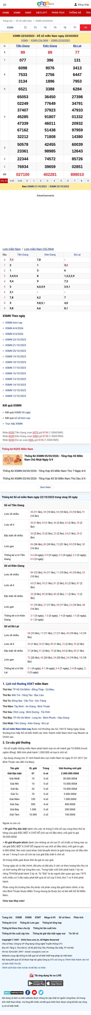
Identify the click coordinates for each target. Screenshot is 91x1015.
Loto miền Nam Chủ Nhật (39, 249)
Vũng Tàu (27, 695)
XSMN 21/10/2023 (37, 186)
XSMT (28, 12)
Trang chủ (7, 917)
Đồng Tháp (38, 689)
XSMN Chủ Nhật (39, 40)
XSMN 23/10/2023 (59, 186)
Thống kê (75, 12)
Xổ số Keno (65, 917)
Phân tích (58, 12)
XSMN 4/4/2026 (14, 328)
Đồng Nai (17, 700)
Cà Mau (50, 689)
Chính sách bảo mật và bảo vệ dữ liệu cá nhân (24, 967)
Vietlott (41, 12)
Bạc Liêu (39, 695)
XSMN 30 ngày (22, 412)
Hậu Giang (63, 717)
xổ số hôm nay (22, 418)
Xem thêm (45, 487)
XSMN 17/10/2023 (15, 367)
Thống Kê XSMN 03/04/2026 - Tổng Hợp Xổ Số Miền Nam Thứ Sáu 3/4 (44, 478)
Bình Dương (32, 712)
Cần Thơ (28, 700)
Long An (36, 717)
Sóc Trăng (40, 700)
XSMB (5, 12)
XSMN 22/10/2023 (60, 40)
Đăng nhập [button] (81, 4)
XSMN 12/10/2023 (15, 396)
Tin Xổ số (73, 933)
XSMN (17, 12)
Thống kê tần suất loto (44, 928)
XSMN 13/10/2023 (15, 390)
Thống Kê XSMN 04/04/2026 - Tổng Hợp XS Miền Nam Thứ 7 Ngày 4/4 (44, 470)
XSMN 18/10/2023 (15, 362)
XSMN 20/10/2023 (15, 350)
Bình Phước (49, 717)
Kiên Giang (50, 45)
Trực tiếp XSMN (14, 423)
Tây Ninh (19, 706)
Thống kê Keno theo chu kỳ (16, 928)
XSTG (35, 432)
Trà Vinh (45, 712)
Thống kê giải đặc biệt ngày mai (49, 933)
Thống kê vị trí (9, 922)
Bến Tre (16, 695)
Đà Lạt (77, 45)
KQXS (12, 432)
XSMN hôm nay (13, 322)
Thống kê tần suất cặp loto (15, 933)
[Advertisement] (45, 221)
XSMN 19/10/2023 (15, 356)
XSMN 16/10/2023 (15, 373)
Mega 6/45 (49, 917)
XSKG (36, 436)
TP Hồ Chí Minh (21, 689)
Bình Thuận (43, 706)
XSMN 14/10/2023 (15, 384)
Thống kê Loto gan (29, 922)
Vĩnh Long (18, 712)
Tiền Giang (23, 45)
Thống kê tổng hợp (52, 922)
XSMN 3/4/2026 (14, 333)
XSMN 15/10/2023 (15, 379)
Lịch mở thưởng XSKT (20, 684)
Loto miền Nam (12, 249)
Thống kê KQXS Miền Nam (17, 449)
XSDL (31, 440)
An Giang (31, 706)
